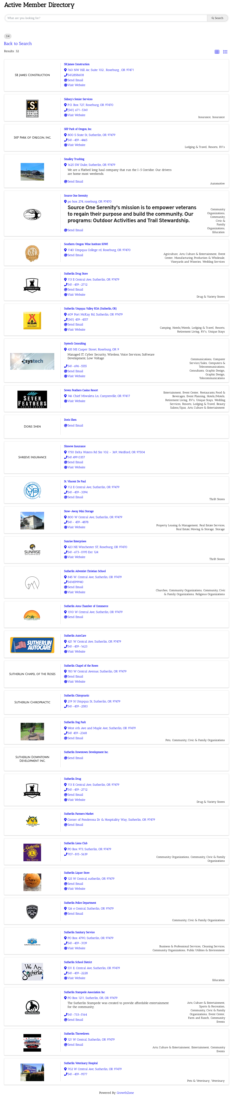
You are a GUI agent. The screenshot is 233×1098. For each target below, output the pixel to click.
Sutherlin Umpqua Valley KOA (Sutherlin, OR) (90, 308)
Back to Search (18, 43)
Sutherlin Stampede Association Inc (84, 992)
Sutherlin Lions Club (75, 843)
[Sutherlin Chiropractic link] (32, 702)
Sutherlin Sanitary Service (79, 932)
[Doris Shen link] (32, 427)
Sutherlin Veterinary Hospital (81, 1063)
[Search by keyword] (106, 18)
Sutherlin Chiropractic (76, 695)
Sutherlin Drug (72, 778)
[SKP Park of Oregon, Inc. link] (32, 138)
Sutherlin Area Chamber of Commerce (86, 606)
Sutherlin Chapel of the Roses (81, 665)
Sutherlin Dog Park (75, 722)
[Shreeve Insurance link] (32, 457)
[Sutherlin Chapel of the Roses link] (32, 674)
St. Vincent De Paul (75, 481)
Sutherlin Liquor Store (77, 872)
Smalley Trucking (74, 159)
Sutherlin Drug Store (76, 273)
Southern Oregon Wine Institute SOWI (86, 244)
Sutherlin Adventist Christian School (85, 571)
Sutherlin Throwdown (76, 1033)
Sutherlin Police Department (80, 902)
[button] (217, 52)
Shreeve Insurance (75, 446)
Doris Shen (70, 419)
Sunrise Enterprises (75, 541)
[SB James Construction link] (32, 75)
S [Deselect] (7, 36)
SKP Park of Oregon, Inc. (78, 129)
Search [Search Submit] (217, 18)
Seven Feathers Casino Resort (81, 390)
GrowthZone (125, 1093)
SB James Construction (77, 64)
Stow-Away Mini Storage (79, 511)
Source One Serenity (76, 195)
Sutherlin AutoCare (75, 635)
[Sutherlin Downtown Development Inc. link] (32, 759)
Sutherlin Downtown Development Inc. (86, 752)
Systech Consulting (75, 343)
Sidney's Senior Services (78, 99)
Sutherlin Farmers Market (79, 813)
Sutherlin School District (78, 962)
